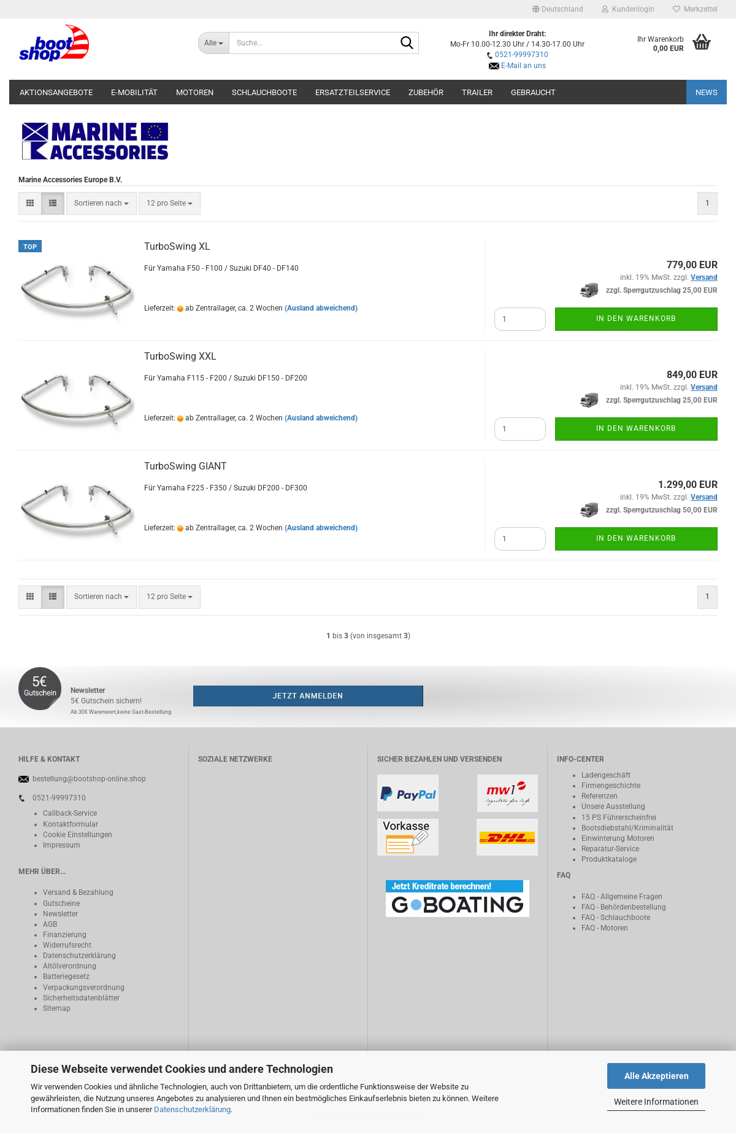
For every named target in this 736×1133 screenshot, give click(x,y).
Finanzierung (64, 934)
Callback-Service (70, 813)
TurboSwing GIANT (185, 466)
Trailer (477, 92)
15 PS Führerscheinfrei (618, 817)
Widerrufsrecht (67, 945)
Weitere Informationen (656, 1102)
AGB (50, 924)
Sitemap (57, 1008)
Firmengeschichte (610, 785)
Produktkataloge (609, 859)
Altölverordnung (69, 966)
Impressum (61, 845)
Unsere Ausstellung (613, 806)
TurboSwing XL (177, 246)
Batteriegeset (64, 976)
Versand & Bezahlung (78, 892)
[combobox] (101, 203)
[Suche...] (213, 43)
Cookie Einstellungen (77, 834)
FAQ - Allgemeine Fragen (621, 896)
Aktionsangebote (56, 92)
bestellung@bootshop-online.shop (89, 779)
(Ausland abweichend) (321, 308)
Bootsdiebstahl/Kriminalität (627, 828)
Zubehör (425, 92)
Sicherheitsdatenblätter (81, 998)
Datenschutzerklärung (192, 1109)
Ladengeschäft (606, 775)
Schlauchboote (264, 92)
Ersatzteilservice (352, 92)
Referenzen (599, 796)
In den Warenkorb (636, 318)
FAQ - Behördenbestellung (623, 907)
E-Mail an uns (523, 65)
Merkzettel (695, 9)
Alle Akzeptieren (656, 1076)
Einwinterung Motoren (617, 838)
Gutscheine (61, 903)
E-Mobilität (134, 92)
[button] (557, 9)
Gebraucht (533, 92)
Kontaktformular (70, 824)
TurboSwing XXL (180, 356)
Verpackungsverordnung (84, 987)
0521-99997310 (521, 54)
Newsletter (60, 914)
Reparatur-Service (610, 849)
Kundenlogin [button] (628, 9)
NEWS (707, 92)
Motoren (194, 92)
